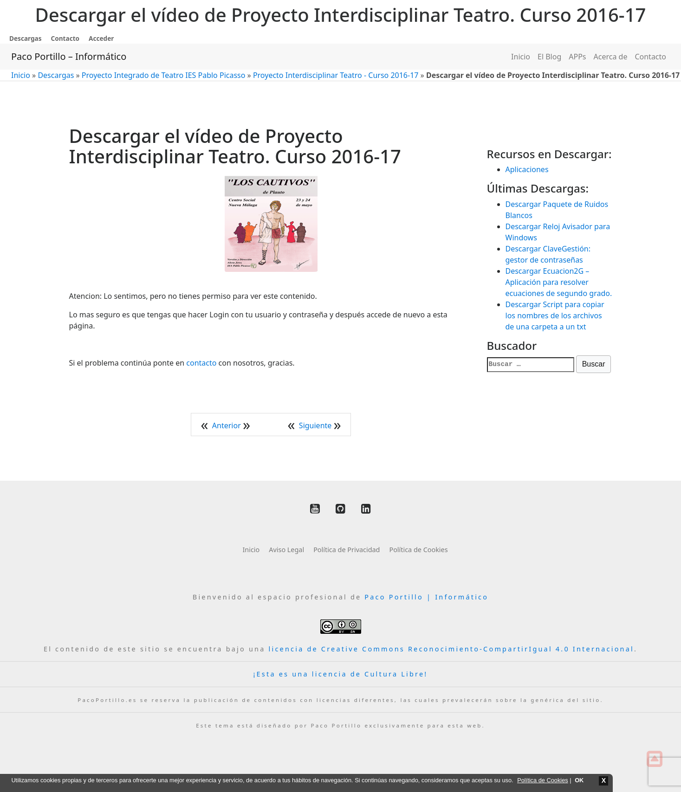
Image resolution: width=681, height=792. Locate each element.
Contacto (65, 38)
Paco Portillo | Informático (426, 596)
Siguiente (316, 425)
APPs (577, 57)
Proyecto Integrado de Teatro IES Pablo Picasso (164, 75)
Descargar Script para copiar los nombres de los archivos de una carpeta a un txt (555, 315)
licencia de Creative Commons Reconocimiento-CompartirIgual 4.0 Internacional (452, 648)
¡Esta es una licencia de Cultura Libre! (340, 674)
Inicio (520, 57)
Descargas (25, 38)
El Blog (549, 57)
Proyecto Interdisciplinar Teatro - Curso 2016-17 (336, 75)
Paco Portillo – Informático (68, 56)
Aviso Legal (286, 549)
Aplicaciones (527, 169)
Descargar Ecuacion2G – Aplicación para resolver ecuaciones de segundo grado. (559, 282)
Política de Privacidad (346, 549)
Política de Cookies (418, 549)
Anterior (227, 425)
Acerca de (611, 57)
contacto (201, 363)
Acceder (101, 38)
